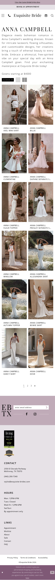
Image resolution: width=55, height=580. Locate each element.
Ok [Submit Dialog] (52, 572)
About (6, 535)
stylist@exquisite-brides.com (17, 482)
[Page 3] (31, 385)
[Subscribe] (49, 407)
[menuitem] (9, 15)
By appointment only (13, 511)
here (27, 578)
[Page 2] (27, 385)
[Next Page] (35, 385)
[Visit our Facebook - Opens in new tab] (28, 414)
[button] (8, 80)
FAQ (6, 544)
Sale (6, 538)
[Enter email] (33, 407)
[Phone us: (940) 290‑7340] (9, 15)
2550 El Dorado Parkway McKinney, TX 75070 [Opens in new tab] (15, 470)
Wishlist (7, 531)
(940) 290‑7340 (10, 476)
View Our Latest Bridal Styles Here (27, 2)
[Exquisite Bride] (6, 410)
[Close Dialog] (2, 572)
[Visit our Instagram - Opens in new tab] (36, 414)
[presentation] (14, 105)
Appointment (10, 528)
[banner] (27, 16)
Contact (7, 541)
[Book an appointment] (27, 7)
